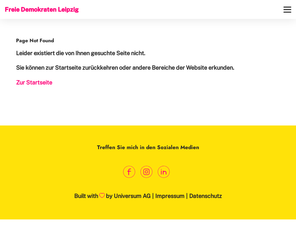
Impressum (169, 196)
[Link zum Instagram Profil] (147, 172)
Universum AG (132, 196)
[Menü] (287, 9)
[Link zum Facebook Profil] (129, 172)
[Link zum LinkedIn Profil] (164, 172)
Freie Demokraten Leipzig (42, 9)
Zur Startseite (34, 82)
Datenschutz (205, 196)
